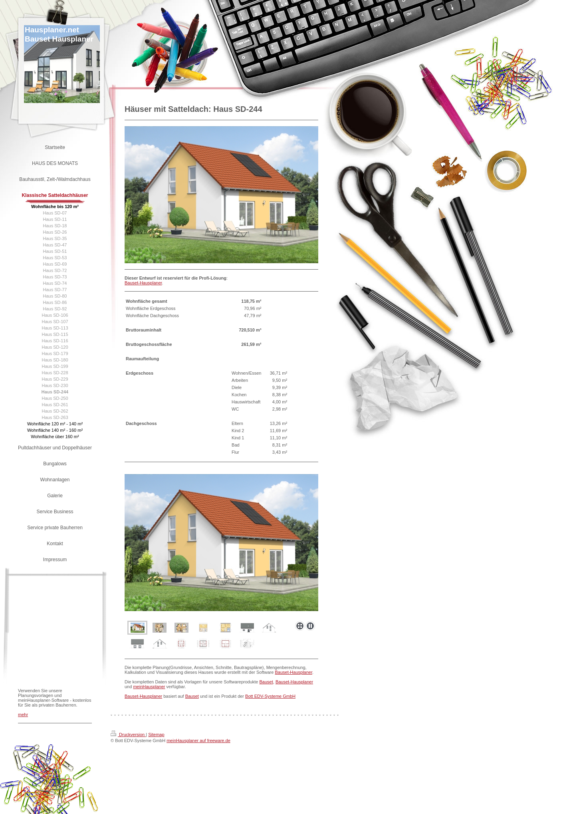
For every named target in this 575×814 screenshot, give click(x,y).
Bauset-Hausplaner (143, 282)
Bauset (266, 681)
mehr (23, 714)
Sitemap (156, 734)
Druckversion (128, 734)
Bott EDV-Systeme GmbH (270, 696)
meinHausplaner (149, 686)
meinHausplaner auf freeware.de (198, 740)
